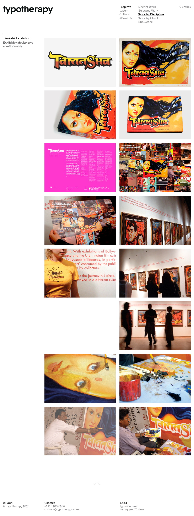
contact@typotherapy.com (61, 509)
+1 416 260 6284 (54, 506)
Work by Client (148, 18)
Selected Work (148, 10)
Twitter (140, 509)
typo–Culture (124, 12)
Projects (125, 7)
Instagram (126, 509)
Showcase (145, 21)
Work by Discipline (151, 14)
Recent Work (147, 7)
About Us (125, 18)
